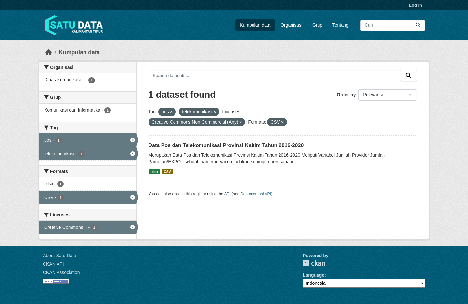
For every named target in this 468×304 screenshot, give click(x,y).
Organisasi (291, 25)
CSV (167, 171)
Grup (317, 25)
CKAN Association (61, 272)
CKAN (314, 263)
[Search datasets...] (392, 25)
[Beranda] (49, 52)
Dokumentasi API (255, 194)
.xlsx (154, 171)
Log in (415, 5)
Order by (346, 94)
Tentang (340, 25)
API (227, 194)
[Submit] (417, 25)
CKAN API (53, 264)
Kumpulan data (255, 25)
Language (313, 275)
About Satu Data (59, 255)
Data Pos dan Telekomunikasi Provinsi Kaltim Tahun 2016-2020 (226, 145)
